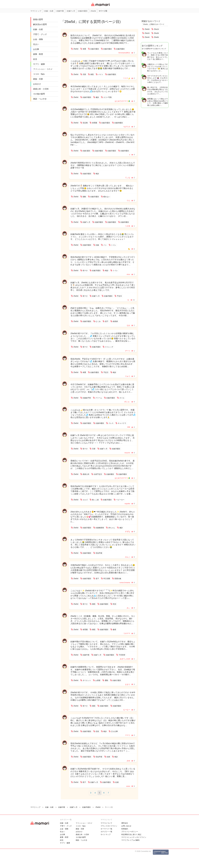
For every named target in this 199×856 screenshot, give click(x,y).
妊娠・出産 (38, 29)
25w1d (156, 29)
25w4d (147, 37)
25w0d (147, 29)
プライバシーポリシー (129, 832)
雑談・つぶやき (40, 99)
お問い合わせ (126, 826)
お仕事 (36, 49)
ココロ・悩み (39, 74)
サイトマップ (106, 834)
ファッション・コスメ (43, 69)
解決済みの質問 (40, 24)
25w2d (147, 33)
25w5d (69, 22)
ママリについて (106, 823)
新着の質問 (38, 19)
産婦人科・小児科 (41, 89)
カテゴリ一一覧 (106, 832)
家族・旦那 (38, 79)
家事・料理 (38, 54)
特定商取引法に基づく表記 (131, 834)
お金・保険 (38, 39)
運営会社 (124, 823)
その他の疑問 (39, 94)
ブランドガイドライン (109, 826)
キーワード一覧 (106, 829)
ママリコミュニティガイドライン (133, 837)
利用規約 (124, 829)
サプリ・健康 (39, 64)
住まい (36, 44)
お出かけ (37, 84)
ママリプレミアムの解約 (130, 840)
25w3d (156, 33)
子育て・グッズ (40, 34)
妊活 (35, 59)
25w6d (156, 37)
